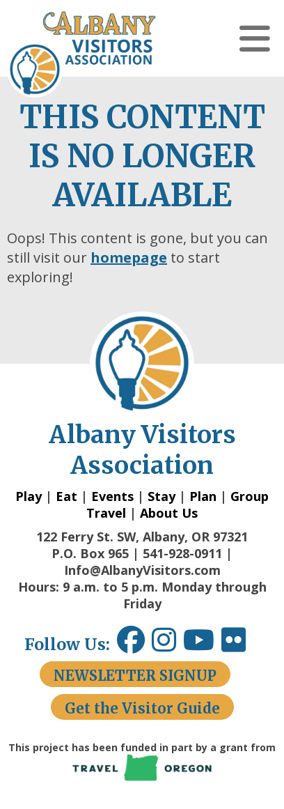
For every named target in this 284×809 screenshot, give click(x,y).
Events (112, 496)
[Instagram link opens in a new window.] (167, 645)
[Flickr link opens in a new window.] (240, 645)
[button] (254, 38)
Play (28, 496)
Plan (202, 496)
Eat (66, 496)
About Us (169, 512)
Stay (161, 496)
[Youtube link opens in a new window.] (202, 645)
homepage (128, 257)
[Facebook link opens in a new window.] (131, 645)
